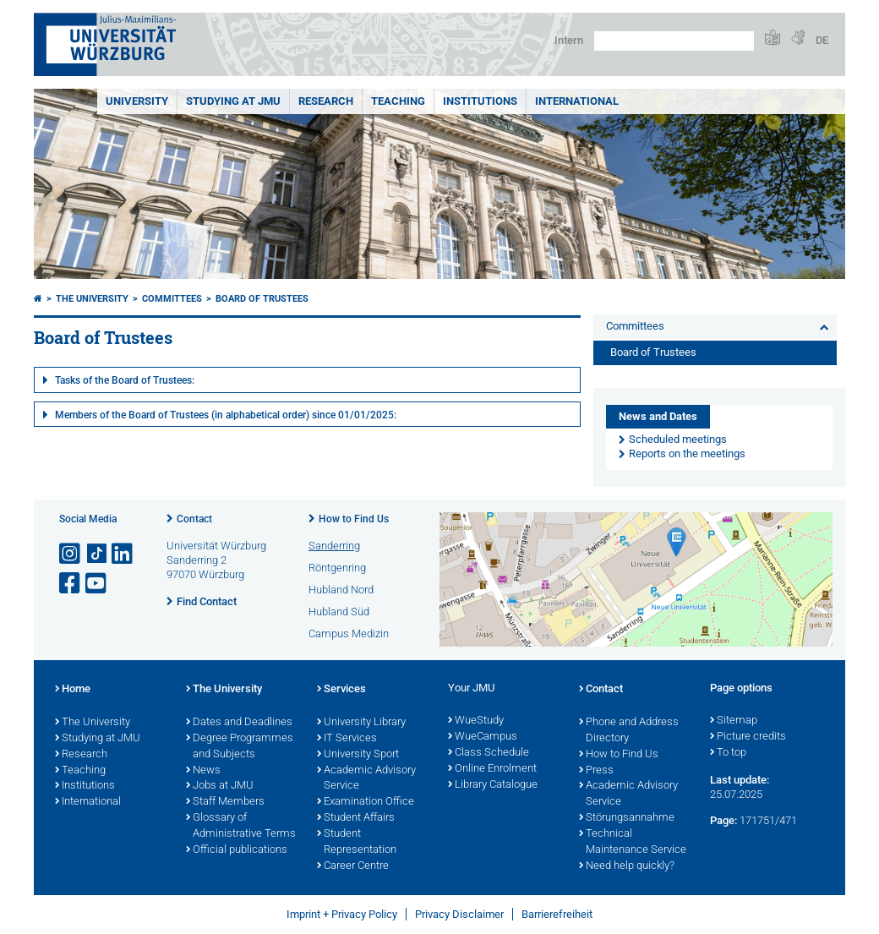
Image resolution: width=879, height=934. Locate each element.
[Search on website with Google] (674, 41)
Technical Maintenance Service (632, 842)
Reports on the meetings (687, 453)
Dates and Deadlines (239, 722)
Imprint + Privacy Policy (342, 914)
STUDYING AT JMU (233, 101)
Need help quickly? (626, 866)
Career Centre (353, 866)
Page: (723, 820)
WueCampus (482, 737)
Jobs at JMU (220, 786)
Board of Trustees (262, 298)
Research (81, 754)
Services (341, 689)
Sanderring (334, 545)
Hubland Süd (338, 611)
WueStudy (476, 721)
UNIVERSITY (137, 101)
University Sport (358, 754)
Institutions (85, 786)
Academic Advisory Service (366, 779)
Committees (172, 298)
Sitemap (733, 721)
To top (728, 753)
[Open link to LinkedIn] (123, 554)
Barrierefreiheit (556, 914)
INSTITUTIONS (480, 101)
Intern (568, 40)
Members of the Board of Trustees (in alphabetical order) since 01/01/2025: (225, 415)
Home (72, 689)
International (577, 101)
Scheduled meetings (678, 439)
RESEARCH (325, 101)
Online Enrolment (492, 769)
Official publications (236, 850)
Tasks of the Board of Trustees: (124, 380)
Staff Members (225, 802)
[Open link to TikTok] (97, 554)
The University (92, 298)
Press (596, 770)
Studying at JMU (97, 738)
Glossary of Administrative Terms (241, 826)
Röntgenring (337, 567)
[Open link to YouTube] (97, 583)
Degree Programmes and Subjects (239, 746)
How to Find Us (354, 519)
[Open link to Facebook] (71, 583)
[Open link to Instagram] (71, 554)
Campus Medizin (348, 633)
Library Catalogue (493, 785)
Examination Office (365, 802)
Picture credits (748, 737)
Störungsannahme (626, 818)
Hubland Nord (341, 589)
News (203, 770)
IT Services (347, 738)
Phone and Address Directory (629, 730)
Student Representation (356, 842)
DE (822, 40)
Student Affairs (356, 818)
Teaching (398, 101)
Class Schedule (488, 753)
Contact (194, 519)
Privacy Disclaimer (459, 914)
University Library (361, 722)
